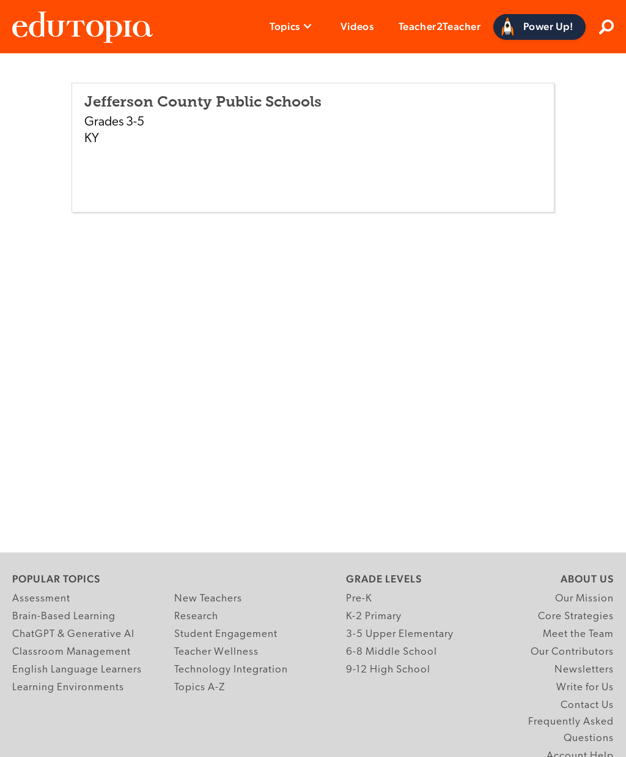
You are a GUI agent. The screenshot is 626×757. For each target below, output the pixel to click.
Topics (285, 26)
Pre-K (359, 598)
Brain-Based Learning (64, 616)
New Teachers (208, 598)
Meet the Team (578, 634)
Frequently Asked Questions (571, 730)
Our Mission (584, 598)
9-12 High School (388, 670)
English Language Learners (77, 670)
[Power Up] (539, 27)
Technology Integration (231, 670)
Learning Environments (68, 687)
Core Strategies (576, 616)
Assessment (41, 598)
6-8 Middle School (391, 652)
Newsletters (584, 670)
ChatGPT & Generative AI (73, 634)
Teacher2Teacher (440, 26)
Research (196, 616)
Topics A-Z (199, 687)
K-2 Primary (374, 616)
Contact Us (587, 705)
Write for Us (585, 687)
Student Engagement (226, 634)
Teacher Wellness (216, 652)
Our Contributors (572, 652)
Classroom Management (71, 652)
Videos (357, 26)
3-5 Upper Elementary (400, 634)
